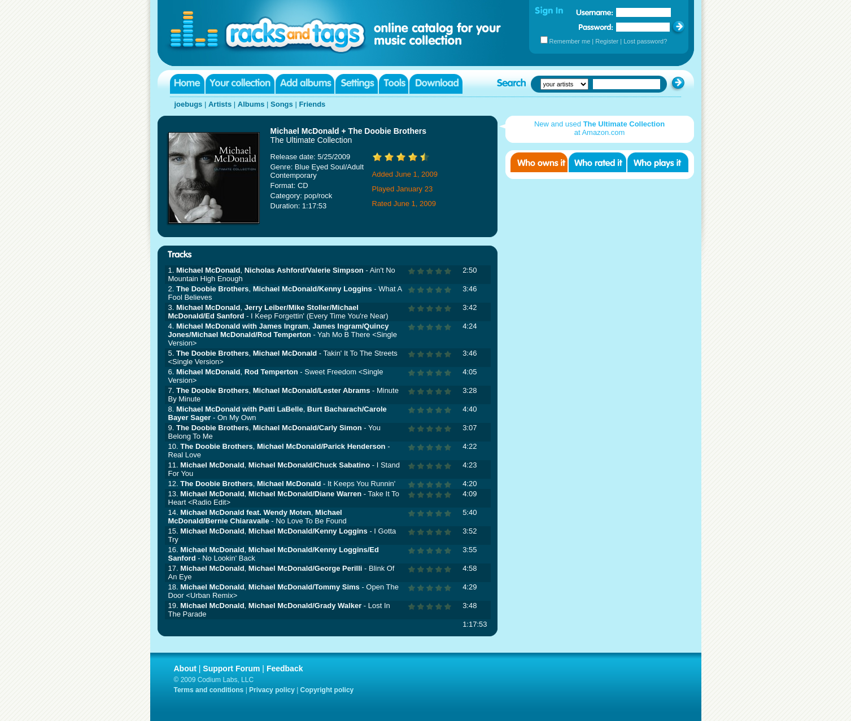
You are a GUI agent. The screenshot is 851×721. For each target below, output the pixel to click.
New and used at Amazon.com (599, 128)
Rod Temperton (271, 372)
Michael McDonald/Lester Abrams (311, 390)
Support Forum (231, 668)
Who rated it (597, 162)
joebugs (188, 104)
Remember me (570, 41)
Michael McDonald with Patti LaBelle (239, 409)
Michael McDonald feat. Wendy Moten (245, 512)
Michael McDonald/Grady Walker (304, 605)
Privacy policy (272, 690)
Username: (594, 12)
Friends (312, 104)
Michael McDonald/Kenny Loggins (312, 289)
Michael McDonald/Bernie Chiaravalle (255, 516)
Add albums (305, 84)
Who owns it (539, 162)
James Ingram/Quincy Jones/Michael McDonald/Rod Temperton (278, 330)
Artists (220, 104)
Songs (281, 104)
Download (435, 84)
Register (606, 41)
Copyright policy (327, 690)
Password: (596, 27)
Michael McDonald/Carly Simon (307, 427)
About (185, 668)
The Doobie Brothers (212, 289)
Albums (251, 104)
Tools (393, 84)
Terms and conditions (209, 690)
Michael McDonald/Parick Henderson (321, 446)
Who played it (657, 162)
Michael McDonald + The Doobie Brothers (348, 131)
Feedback (285, 668)
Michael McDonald (208, 270)
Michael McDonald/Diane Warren (304, 494)
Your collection (240, 84)
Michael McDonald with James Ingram (242, 326)
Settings (356, 84)
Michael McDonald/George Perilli (305, 568)
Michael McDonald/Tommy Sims (304, 587)
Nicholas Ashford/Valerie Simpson (304, 270)
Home (187, 84)
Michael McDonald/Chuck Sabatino (309, 465)
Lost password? (645, 41)
